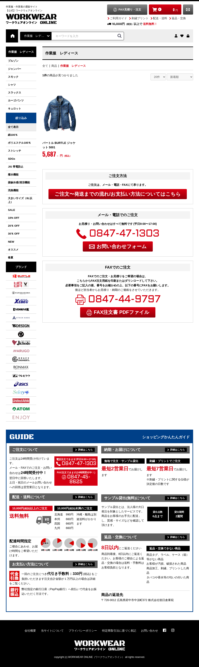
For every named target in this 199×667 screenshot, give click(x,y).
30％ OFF (13, 233)
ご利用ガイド (118, 18)
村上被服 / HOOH (16, 284)
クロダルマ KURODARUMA (16, 293)
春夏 (10, 257)
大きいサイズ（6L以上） (20, 200)
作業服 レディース (73, 65)
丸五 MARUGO (16, 351)
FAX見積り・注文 (129, 9)
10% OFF (13, 217)
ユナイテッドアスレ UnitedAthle (16, 401)
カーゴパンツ (16, 100)
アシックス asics (16, 384)
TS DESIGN (16, 326)
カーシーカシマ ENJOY (16, 417)
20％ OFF (13, 225)
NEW (11, 241)
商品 (54, 65)
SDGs (11, 158)
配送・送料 (160, 18)
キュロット (14, 108)
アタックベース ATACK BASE (16, 318)
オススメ (13, 249)
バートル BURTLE (16, 276)
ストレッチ (14, 150)
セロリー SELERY (16, 392)
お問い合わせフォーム (122, 246)
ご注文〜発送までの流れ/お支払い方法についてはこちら (118, 194)
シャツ (12, 84)
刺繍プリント (139, 18)
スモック (13, 76)
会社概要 (30, 630)
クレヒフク (16, 376)
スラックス (14, 92)
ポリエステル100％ (19, 142)
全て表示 (13, 127)
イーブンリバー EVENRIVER (16, 309)
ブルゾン (13, 60)
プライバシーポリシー (83, 630)
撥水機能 (13, 174)
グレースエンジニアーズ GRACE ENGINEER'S (16, 359)
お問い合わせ (188, 9)
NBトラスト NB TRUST (16, 334)
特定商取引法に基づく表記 (119, 630)
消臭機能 (13, 190)
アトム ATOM (16, 409)
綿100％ (13, 134)
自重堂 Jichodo (16, 343)
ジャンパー (14, 68)
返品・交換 (179, 18)
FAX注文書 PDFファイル (121, 312)
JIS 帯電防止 (15, 166)
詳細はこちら (85, 449)
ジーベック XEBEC (16, 301)
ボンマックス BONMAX (16, 367)
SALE (11, 209)
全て (45, 65)
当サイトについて (52, 630)
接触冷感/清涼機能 (19, 182)
